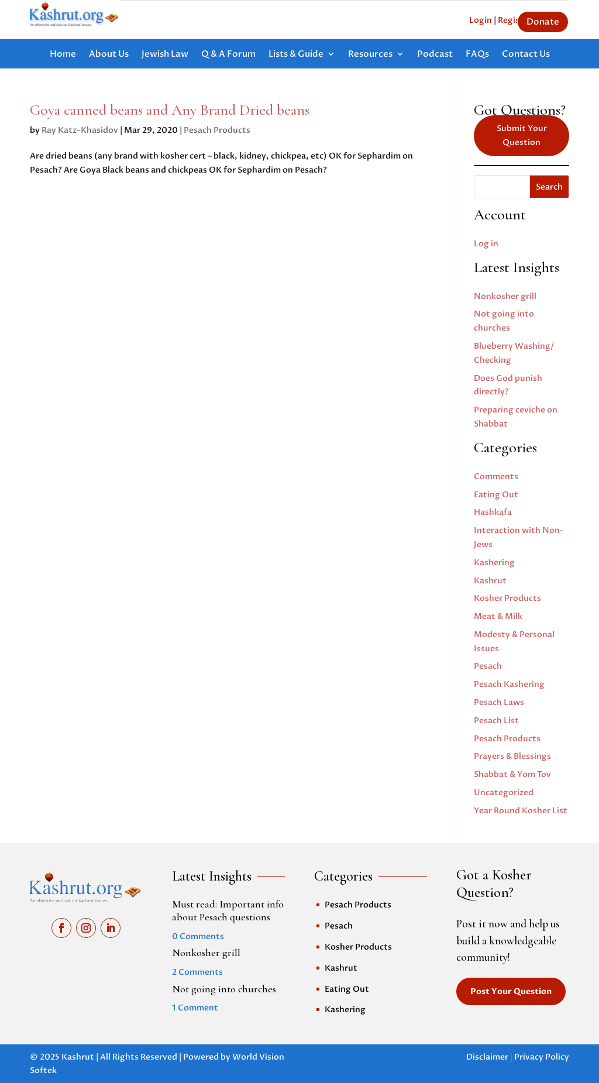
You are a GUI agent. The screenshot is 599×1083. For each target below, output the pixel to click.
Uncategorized (503, 792)
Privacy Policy (541, 1057)
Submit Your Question (522, 135)
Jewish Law (165, 55)
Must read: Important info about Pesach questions (228, 910)
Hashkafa (493, 512)
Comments (496, 476)
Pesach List (496, 720)
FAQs (477, 55)
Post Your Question (511, 991)
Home (63, 55)
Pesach (488, 666)
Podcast (435, 55)
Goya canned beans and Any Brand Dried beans (169, 110)
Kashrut (490, 580)
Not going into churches (224, 988)
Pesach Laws (499, 702)
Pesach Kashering (509, 684)
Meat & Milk (498, 616)
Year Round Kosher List (520, 810)
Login (480, 20)
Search (549, 186)
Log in (486, 243)
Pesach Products (217, 130)
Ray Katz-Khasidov (80, 130)
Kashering (494, 562)
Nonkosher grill (505, 296)
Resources (370, 55)
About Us (109, 55)
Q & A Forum (228, 55)
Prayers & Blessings (512, 756)
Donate (542, 21)
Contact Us (526, 55)
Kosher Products (507, 598)
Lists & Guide (295, 55)
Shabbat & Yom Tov (512, 774)
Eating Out (496, 494)
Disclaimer (487, 1057)
